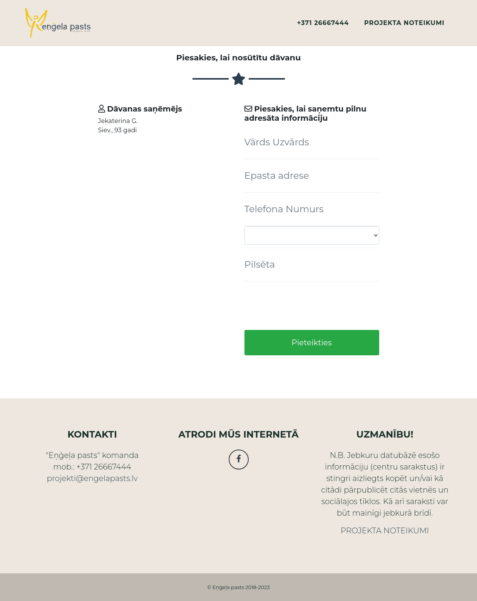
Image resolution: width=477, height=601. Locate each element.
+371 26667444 (323, 26)
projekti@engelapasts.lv (92, 478)
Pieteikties (311, 342)
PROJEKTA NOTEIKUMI (404, 26)
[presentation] (303, 306)
